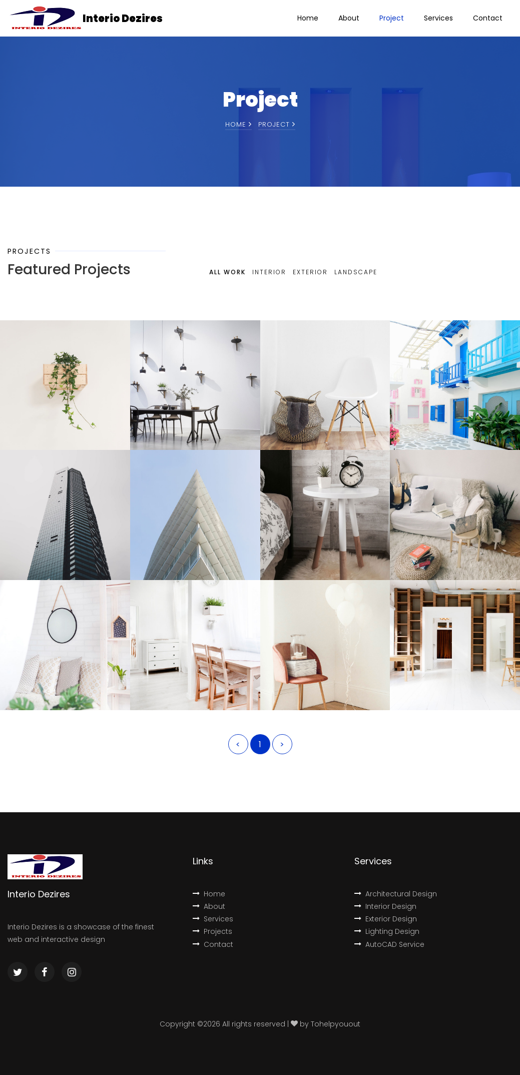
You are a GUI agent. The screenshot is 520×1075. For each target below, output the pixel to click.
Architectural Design (395, 894)
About (348, 18)
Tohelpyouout (335, 1024)
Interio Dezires (123, 19)
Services (438, 18)
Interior (269, 272)
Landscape (355, 272)
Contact (487, 18)
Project (391, 18)
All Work (227, 272)
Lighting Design (386, 931)
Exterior (310, 272)
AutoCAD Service (389, 944)
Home (307, 18)
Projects (212, 931)
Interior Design (385, 906)
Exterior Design (385, 919)
